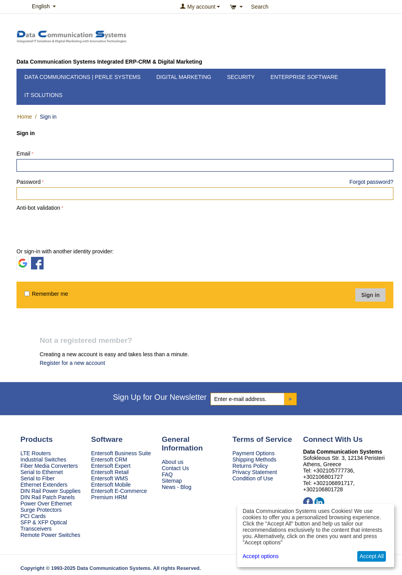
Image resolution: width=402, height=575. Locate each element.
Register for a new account (72, 363)
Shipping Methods (254, 459)
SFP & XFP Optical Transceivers (43, 525)
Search (259, 7)
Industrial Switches (43, 459)
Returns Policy (250, 466)
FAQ (167, 474)
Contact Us (175, 468)
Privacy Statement (254, 472)
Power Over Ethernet (46, 503)
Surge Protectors (41, 510)
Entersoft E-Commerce (119, 491)
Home (24, 117)
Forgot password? (371, 182)
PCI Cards (33, 516)
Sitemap (172, 481)
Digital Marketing (183, 77)
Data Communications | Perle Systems (82, 77)
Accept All (372, 556)
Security (241, 77)
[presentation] (76, 228)
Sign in (370, 295)
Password (28, 182)
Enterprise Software (304, 77)
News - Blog (176, 487)
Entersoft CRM (109, 459)
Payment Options (253, 453)
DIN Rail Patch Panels (47, 497)
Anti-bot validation (38, 208)
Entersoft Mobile (111, 485)
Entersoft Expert (110, 466)
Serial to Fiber (37, 478)
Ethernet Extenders (44, 485)
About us (172, 462)
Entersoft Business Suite (121, 453)
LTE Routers (35, 453)
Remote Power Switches (50, 535)
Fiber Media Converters (49, 466)
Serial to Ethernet (41, 472)
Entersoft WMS (109, 478)
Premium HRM (109, 497)
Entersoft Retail (110, 472)
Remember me (46, 294)
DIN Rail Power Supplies (50, 491)
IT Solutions (43, 95)
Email (23, 153)
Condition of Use (252, 478)
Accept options (261, 556)
